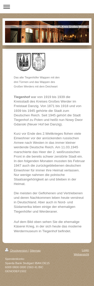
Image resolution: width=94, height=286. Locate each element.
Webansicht (81, 254)
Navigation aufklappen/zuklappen (47, 6)
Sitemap (35, 250)
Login (85, 250)
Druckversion (16, 250)
